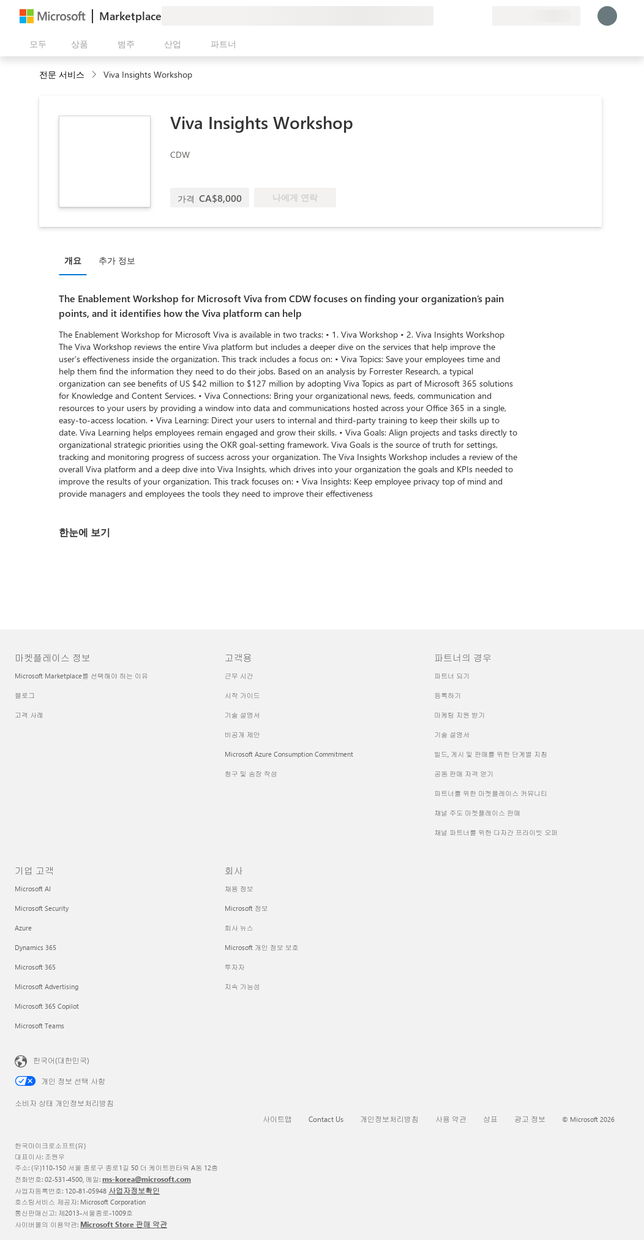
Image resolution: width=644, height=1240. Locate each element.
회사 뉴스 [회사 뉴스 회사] (239, 927)
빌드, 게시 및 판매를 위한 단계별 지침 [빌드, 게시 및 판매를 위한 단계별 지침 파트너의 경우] (490, 754)
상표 (490, 1119)
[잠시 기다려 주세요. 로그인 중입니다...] (607, 16)
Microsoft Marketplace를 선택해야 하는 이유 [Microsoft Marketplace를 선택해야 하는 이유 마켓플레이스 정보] (81, 675)
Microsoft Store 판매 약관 (123, 1224)
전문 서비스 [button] (61, 74)
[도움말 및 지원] (453, 16)
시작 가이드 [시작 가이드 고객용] (242, 695)
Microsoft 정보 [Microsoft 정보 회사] (246, 908)
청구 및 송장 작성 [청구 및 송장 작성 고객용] (251, 773)
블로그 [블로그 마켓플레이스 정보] (25, 695)
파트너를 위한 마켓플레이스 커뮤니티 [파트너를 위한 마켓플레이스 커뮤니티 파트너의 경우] (490, 793)
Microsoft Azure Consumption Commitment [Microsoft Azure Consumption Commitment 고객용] (289, 754)
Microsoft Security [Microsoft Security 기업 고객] (42, 908)
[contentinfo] (95, 75)
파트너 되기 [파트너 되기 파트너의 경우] (452, 675)
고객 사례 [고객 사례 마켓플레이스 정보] (29, 714)
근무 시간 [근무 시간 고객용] (239, 675)
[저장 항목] (468, 16)
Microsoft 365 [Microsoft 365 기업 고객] (35, 966)
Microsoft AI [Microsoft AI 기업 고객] (33, 888)
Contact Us (326, 1119)
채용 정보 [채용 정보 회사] (239, 888)
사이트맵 (277, 1119)
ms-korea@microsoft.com (146, 1179)
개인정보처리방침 (389, 1119)
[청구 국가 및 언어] (536, 16)
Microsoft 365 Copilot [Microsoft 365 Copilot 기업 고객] (47, 1006)
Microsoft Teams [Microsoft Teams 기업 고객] (39, 1025)
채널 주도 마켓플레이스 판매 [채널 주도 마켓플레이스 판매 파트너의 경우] (477, 812)
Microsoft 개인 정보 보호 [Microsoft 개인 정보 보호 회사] (262, 947)
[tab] (76, 260)
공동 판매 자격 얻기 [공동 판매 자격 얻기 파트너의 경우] (463, 773)
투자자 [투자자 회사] (235, 966)
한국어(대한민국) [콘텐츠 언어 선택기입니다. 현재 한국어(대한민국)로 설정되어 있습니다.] (61, 1060)
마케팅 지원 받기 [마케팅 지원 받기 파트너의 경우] (459, 714)
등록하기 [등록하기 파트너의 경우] (447, 695)
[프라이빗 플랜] (482, 16)
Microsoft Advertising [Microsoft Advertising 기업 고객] (46, 986)
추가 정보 (117, 260)
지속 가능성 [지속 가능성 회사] (242, 986)
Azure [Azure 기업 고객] (23, 927)
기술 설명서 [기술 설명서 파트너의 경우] (452, 734)
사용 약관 (450, 1119)
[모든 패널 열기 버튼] (35, 44)
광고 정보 (529, 1119)
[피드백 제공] (438, 16)
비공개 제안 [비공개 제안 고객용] (242, 734)
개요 (72, 260)
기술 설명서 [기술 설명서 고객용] (242, 714)
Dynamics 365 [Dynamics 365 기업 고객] (35, 947)
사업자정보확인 (134, 1190)
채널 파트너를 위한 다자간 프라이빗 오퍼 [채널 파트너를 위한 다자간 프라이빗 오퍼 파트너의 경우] (496, 832)
